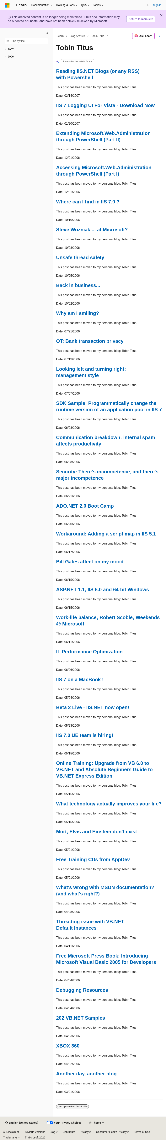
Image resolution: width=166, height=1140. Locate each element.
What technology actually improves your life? (109, 803)
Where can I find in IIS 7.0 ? (88, 201)
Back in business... (78, 285)
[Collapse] (47, 33)
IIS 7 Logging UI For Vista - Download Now (105, 105)
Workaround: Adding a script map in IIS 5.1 (106, 533)
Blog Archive (77, 35)
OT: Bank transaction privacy (90, 341)
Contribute (69, 1131)
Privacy (84, 1131)
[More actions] (159, 36)
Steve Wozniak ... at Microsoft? (92, 229)
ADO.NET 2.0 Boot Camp (85, 506)
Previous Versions (34, 1131)
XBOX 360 (67, 1045)
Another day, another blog (86, 1073)
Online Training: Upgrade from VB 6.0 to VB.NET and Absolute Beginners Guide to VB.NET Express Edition (104, 769)
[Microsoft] (7, 5)
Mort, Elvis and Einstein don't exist (96, 831)
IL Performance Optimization (89, 651)
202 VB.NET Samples (80, 1018)
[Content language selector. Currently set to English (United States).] (21, 1123)
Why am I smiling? (77, 313)
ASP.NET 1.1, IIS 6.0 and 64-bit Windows (102, 589)
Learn (60, 35)
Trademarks (10, 1137)
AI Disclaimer (11, 1131)
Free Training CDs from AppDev (93, 859)
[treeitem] (26, 49)
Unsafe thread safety (80, 257)
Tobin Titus (97, 35)
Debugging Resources (82, 990)
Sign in (157, 5)
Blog (52, 1131)
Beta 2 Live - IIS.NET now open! (92, 707)
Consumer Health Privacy (111, 1131)
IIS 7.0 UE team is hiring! (84, 735)
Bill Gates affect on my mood (90, 561)
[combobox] (26, 41)
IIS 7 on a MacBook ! (80, 679)
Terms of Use (142, 1131)
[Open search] (148, 5)
